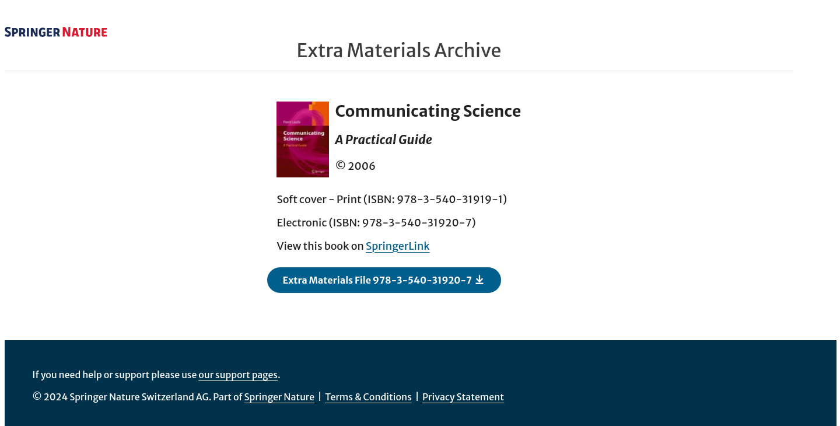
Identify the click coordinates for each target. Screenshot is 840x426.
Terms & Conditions (368, 397)
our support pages (238, 374)
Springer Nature (279, 397)
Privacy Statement (463, 397)
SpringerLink (398, 246)
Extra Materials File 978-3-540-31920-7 (383, 279)
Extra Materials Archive (399, 50)
